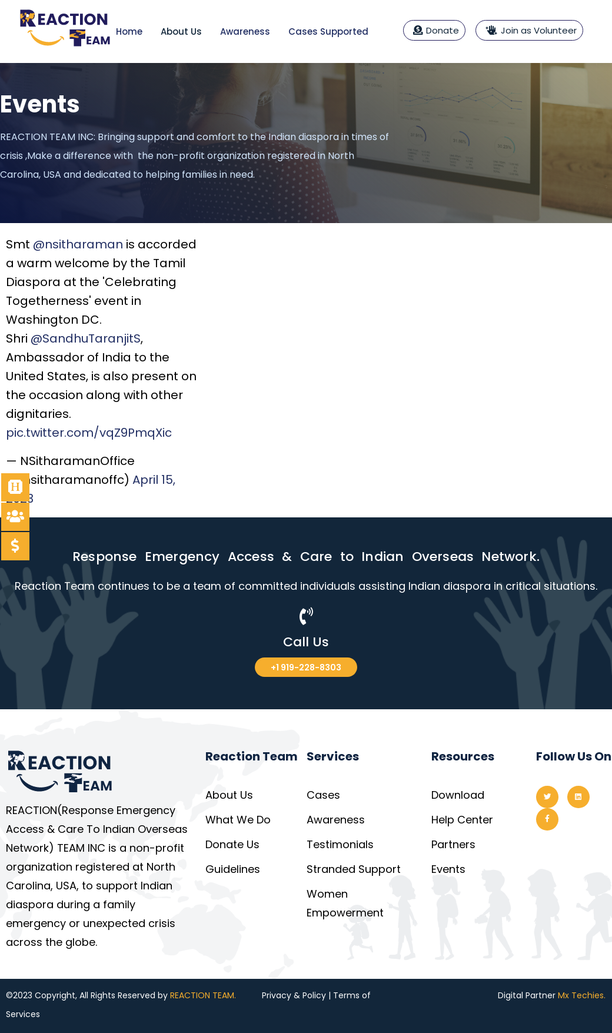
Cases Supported (328, 31)
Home (129, 31)
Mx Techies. (582, 995)
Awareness (245, 31)
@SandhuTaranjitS (86, 338)
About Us (181, 31)
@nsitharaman (78, 244)
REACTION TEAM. (203, 995)
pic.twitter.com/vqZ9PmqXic (89, 432)
